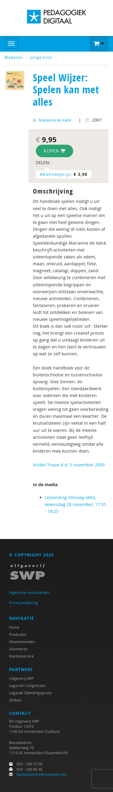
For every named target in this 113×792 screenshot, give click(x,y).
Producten (17, 634)
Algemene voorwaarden (29, 592)
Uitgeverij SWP (21, 678)
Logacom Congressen (27, 685)
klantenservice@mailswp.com (41, 774)
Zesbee (15, 699)
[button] (98, 44)
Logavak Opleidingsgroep (30, 692)
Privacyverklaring (23, 602)
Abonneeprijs (55, 174)
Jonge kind (41, 57)
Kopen (54, 151)
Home (14, 627)
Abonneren (18, 648)
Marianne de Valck (55, 120)
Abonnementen (22, 641)
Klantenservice (21, 656)
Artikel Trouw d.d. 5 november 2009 (69, 465)
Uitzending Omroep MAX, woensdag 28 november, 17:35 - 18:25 (75, 504)
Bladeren (14, 57)
